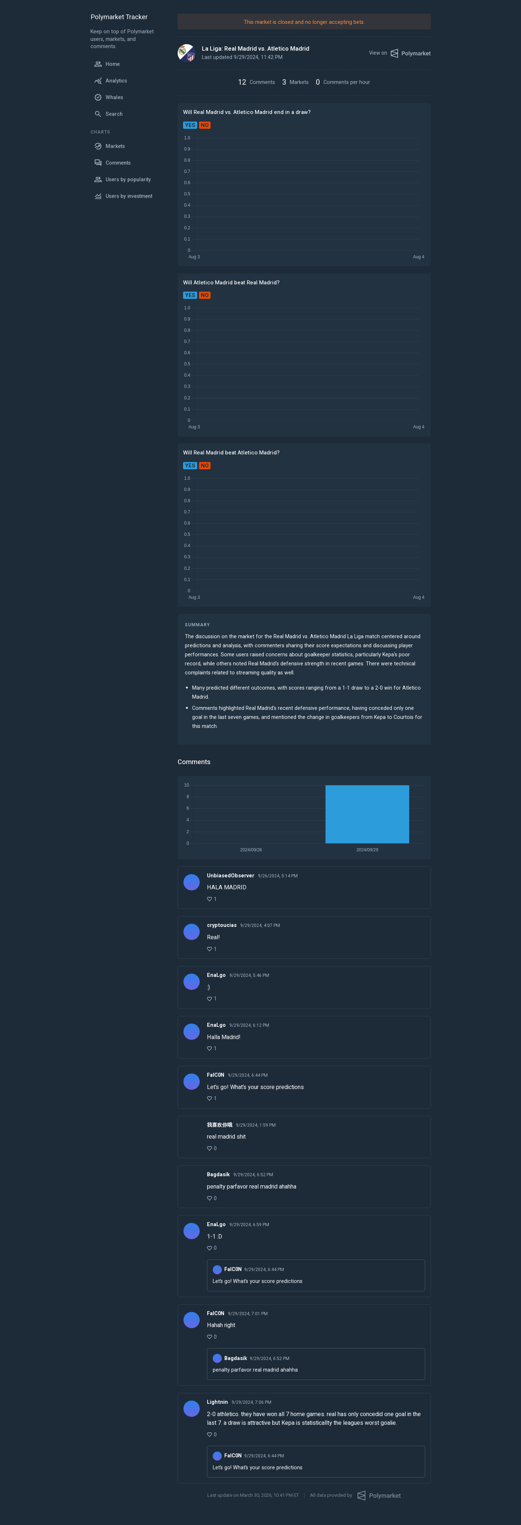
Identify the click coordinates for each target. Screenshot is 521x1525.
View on (400, 53)
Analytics (110, 81)
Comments (112, 163)
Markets (109, 146)
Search (108, 114)
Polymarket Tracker (119, 17)
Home (107, 64)
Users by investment (123, 196)
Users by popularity (122, 179)
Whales (108, 97)
